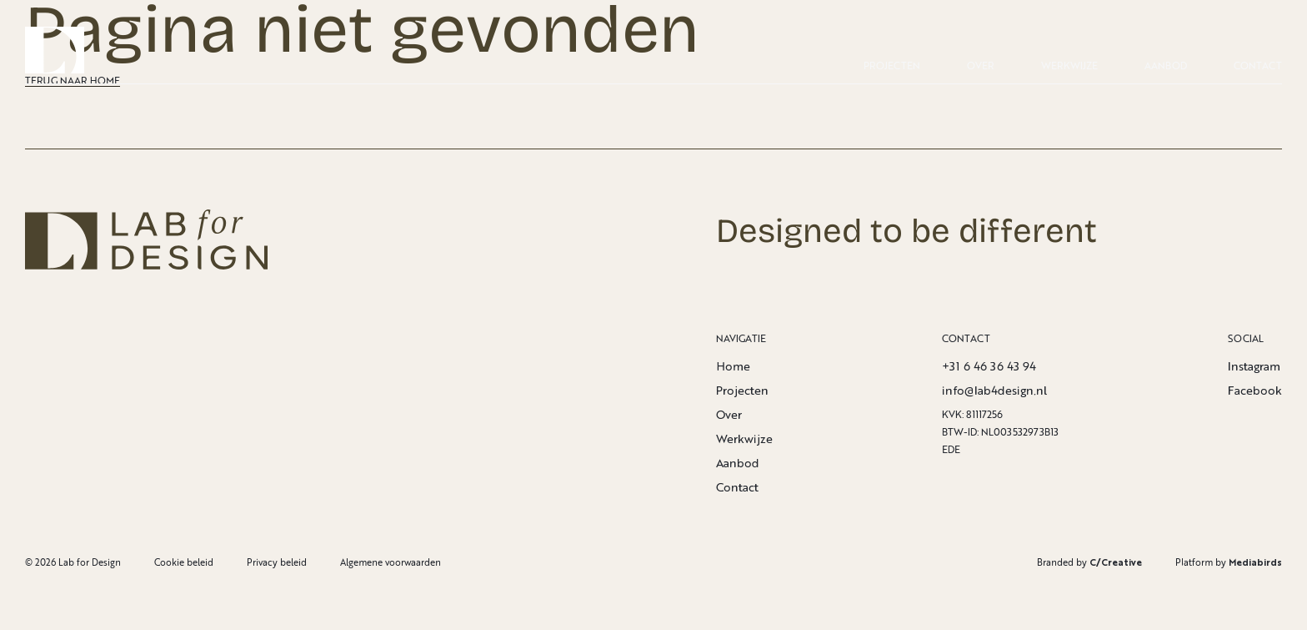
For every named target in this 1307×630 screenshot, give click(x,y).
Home (733, 366)
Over (980, 65)
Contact (1258, 65)
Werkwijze (1069, 65)
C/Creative (1115, 562)
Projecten (892, 65)
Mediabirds (1255, 562)
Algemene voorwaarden (390, 562)
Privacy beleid (277, 562)
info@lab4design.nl (994, 390)
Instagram (1254, 366)
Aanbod (1165, 65)
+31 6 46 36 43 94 (989, 366)
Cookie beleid (183, 562)
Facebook (1255, 390)
